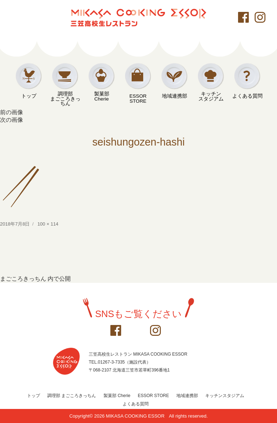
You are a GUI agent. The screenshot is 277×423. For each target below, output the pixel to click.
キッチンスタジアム (211, 96)
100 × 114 (48, 224)
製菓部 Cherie (117, 395)
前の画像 (11, 112)
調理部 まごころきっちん (71, 395)
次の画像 (11, 120)
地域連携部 (174, 96)
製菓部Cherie (101, 96)
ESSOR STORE (138, 97)
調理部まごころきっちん (65, 96)
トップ (28, 96)
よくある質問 (247, 96)
